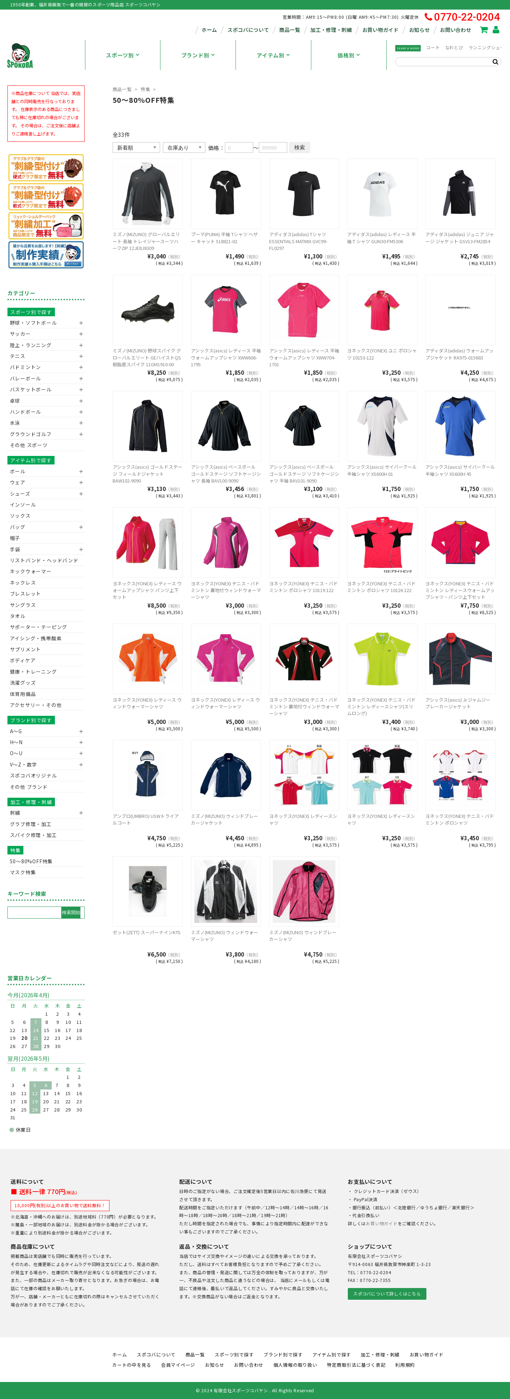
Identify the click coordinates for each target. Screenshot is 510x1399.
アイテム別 (270, 55)
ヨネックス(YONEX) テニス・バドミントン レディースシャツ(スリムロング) (381, 706)
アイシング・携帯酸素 (36, 638)
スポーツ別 (120, 55)
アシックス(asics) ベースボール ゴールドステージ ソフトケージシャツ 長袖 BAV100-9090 (226, 473)
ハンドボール (25, 411)
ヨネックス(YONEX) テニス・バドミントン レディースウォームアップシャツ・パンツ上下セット (460, 590)
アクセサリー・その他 (36, 704)
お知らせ (419, 29)
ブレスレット (25, 593)
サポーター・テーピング (38, 626)
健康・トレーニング (33, 671)
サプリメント (25, 649)
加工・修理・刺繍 (331, 29)
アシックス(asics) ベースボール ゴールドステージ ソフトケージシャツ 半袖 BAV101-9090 (304, 473)
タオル (18, 615)
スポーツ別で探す (31, 312)
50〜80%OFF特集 (31, 861)
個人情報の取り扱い (295, 1364)
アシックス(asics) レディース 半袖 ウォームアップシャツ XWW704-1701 (304, 357)
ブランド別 (195, 55)
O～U (16, 753)
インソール (23, 504)
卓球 (15, 400)
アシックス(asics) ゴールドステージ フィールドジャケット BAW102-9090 (147, 473)
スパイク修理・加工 (33, 834)
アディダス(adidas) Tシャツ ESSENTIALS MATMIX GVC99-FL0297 (298, 241)
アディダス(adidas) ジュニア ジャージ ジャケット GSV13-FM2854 (459, 237)
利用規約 (405, 1364)
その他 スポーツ (29, 444)
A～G (16, 731)
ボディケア (23, 660)
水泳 (15, 422)
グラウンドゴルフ (31, 433)
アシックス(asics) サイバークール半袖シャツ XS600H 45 (460, 470)
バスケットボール (31, 389)
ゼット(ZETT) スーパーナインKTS (147, 932)
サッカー (20, 333)
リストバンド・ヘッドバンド (41, 560)
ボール (18, 471)
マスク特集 (23, 872)
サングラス (23, 604)
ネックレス (23, 582)
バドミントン (25, 366)
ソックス (20, 515)
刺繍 (15, 812)
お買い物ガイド (380, 29)
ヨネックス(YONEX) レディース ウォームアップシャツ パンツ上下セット (147, 590)
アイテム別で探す (31, 460)
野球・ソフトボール (33, 322)
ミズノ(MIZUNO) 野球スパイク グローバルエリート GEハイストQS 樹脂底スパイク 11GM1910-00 (147, 357)
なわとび (454, 47)
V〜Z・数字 (24, 764)
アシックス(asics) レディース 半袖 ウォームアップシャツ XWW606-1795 (226, 357)
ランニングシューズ (489, 47)
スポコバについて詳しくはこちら (387, 1294)
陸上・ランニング (31, 345)
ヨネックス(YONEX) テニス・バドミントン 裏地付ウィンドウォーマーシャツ (226, 590)
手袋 (15, 549)
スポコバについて (248, 29)
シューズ (20, 493)
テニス (18, 355)
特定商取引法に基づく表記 (356, 1364)
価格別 (346, 55)
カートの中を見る (131, 1364)
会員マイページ (178, 1364)
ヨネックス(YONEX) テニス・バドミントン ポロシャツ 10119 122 (303, 586)
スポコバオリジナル (33, 775)
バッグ (18, 526)
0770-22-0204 (462, 17)
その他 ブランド (29, 786)
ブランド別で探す (31, 720)
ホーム (209, 29)
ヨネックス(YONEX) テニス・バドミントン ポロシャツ (459, 819)
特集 (146, 89)
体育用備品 (23, 693)
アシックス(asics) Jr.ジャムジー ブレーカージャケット (458, 703)
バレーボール (25, 378)
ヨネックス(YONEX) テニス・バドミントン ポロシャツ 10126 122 (381, 586)
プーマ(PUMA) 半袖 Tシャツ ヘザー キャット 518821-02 (224, 237)
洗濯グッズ (23, 682)
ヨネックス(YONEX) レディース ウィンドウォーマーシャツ (147, 703)
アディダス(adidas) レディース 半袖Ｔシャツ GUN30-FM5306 (381, 237)
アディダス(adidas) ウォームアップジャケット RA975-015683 (459, 354)
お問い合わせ (455, 29)
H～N (16, 742)
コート (433, 47)
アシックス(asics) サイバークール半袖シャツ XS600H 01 (382, 470)
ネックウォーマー (31, 571)
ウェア (18, 482)
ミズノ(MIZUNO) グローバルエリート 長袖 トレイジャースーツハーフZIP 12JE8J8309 (146, 241)
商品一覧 (289, 29)
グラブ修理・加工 (31, 823)
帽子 (15, 537)
